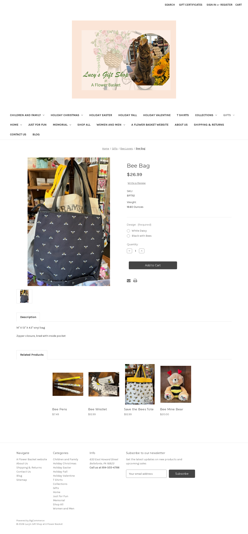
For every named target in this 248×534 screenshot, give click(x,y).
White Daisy (139, 230)
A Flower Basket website (149, 124)
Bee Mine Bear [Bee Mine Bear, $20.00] (171, 409)
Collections (206, 115)
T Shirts (183, 115)
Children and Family (27, 115)
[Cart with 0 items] (238, 5)
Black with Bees (142, 235)
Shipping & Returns (209, 124)
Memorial (62, 124)
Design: (139, 224)
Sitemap (21, 480)
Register (226, 4)
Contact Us (18, 134)
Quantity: (132, 244)
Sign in (211, 4)
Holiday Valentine (157, 115)
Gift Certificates (190, 4)
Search (170, 4)
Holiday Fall (127, 115)
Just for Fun (37, 124)
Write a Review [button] (137, 183)
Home (16, 124)
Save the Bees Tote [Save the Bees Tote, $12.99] (139, 409)
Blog (35, 134)
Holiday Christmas (67, 115)
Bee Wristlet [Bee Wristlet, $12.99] (97, 409)
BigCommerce (37, 520)
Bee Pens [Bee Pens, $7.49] (59, 409)
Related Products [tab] (32, 354)
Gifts (229, 115)
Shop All (83, 124)
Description (28, 317)
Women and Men (111, 124)
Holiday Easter (100, 115)
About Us (181, 124)
